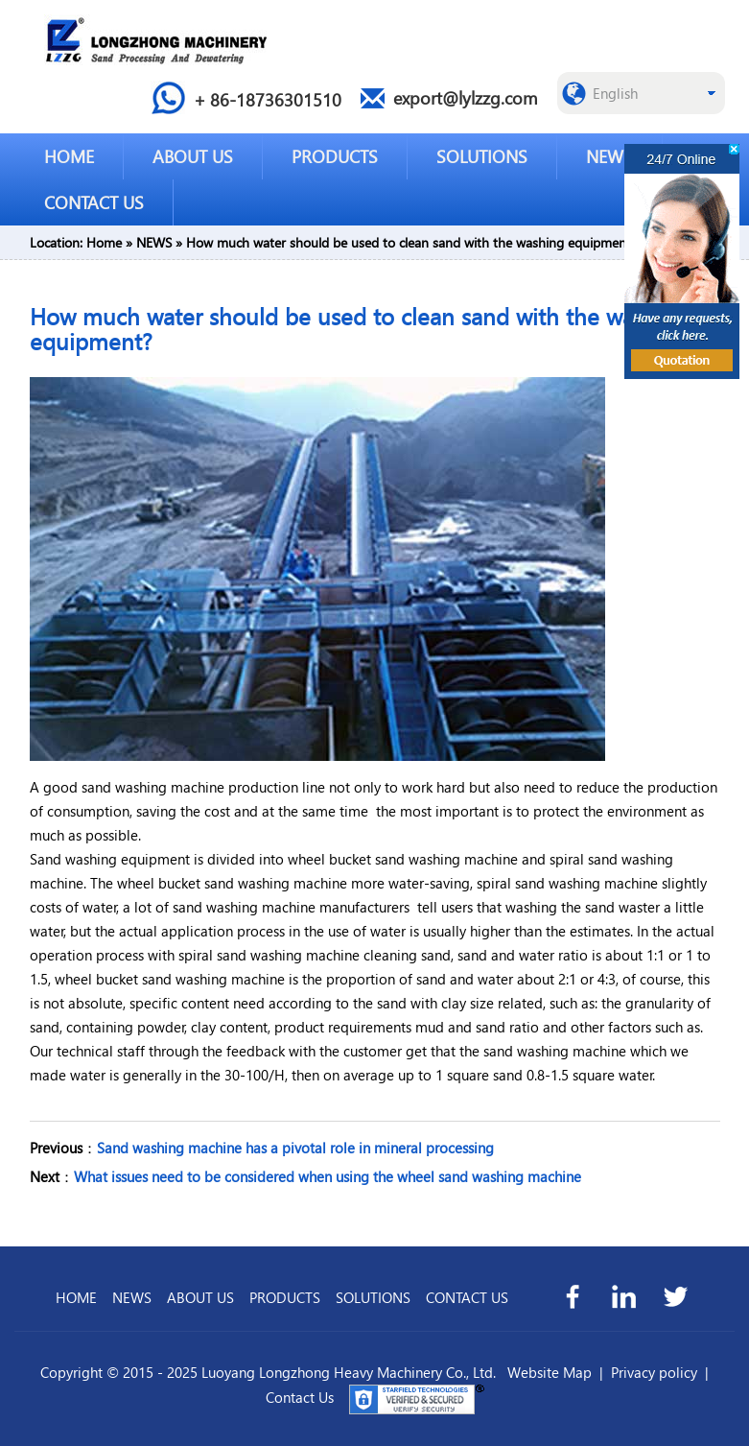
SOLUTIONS (481, 156)
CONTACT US (94, 202)
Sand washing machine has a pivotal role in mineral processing (295, 1147)
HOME (69, 156)
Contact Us (300, 1397)
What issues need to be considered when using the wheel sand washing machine (327, 1176)
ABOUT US (192, 156)
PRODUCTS (335, 156)
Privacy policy (654, 1372)
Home (104, 242)
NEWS (609, 156)
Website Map (549, 1372)
